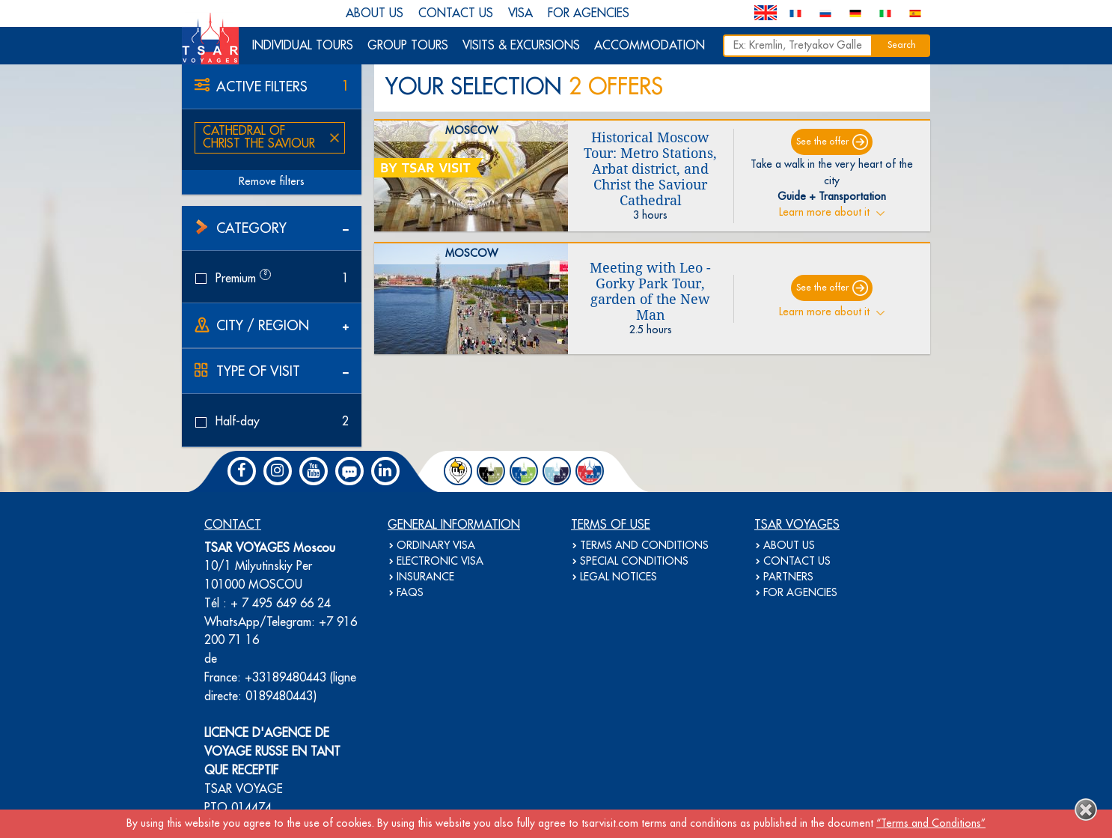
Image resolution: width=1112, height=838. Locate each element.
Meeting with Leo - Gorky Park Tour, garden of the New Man (650, 291)
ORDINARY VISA (436, 546)
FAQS (410, 593)
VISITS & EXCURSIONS (521, 45)
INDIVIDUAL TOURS (302, 45)
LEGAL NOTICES (618, 577)
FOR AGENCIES (588, 13)
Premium (272, 278)
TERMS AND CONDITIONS (644, 546)
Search (902, 45)
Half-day (272, 421)
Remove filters (272, 182)
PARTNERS (788, 577)
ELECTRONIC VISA (440, 562)
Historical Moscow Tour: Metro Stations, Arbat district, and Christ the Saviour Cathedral (650, 169)
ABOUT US (374, 13)
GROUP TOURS (407, 45)
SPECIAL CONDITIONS (634, 562)
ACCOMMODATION (649, 45)
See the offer (822, 142)
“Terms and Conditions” (931, 824)
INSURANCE (425, 577)
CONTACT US (455, 13)
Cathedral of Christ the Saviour (259, 137)
